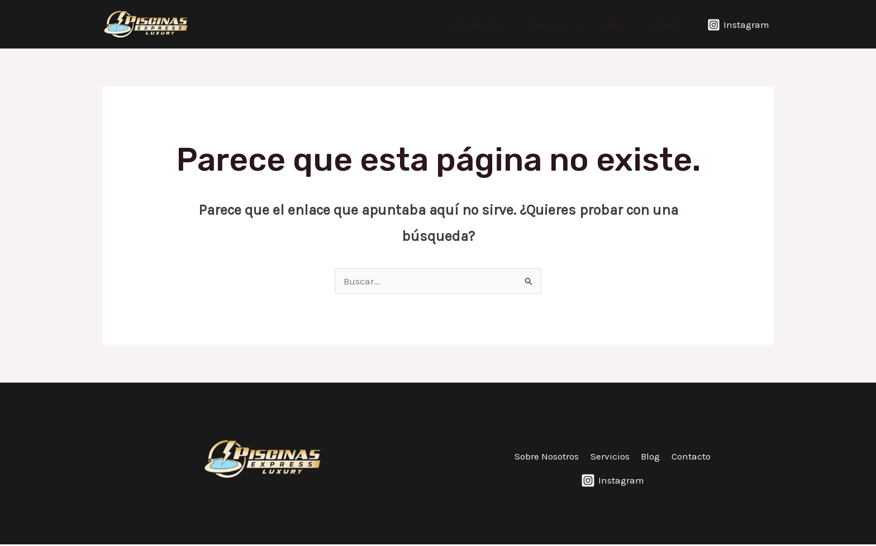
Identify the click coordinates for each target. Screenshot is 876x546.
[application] (581, 24)
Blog (615, 24)
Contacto (663, 24)
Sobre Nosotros (485, 24)
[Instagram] (738, 24)
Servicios (561, 24)
